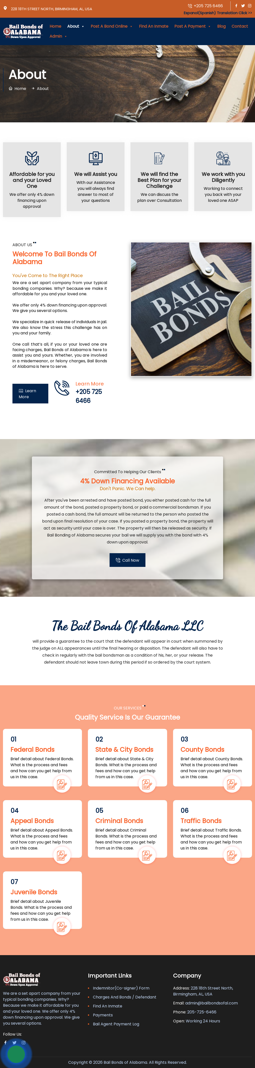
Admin (58, 36)
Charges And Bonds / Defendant (124, 997)
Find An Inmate (153, 26)
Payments (103, 1015)
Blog (221, 26)
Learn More (27, 393)
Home (55, 26)
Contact (240, 26)
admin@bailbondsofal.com (211, 1003)
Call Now (127, 560)
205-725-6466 (201, 1012)
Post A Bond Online (112, 26)
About (76, 26)
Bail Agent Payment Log (116, 1024)
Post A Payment (192, 26)
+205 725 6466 (205, 6)
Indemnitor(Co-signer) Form (121, 988)
